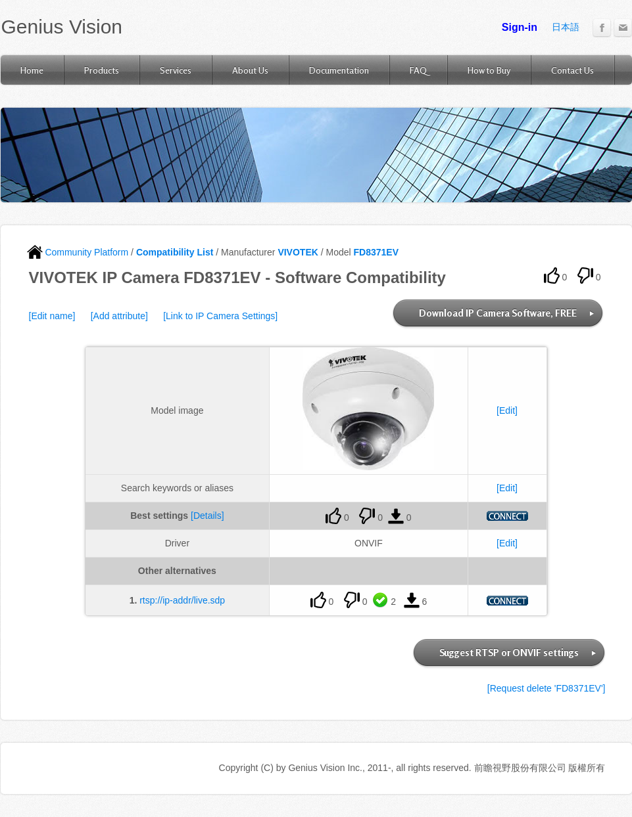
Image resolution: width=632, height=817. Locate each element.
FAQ (418, 70)
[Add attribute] (119, 316)
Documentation (339, 70)
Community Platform (78, 252)
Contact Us (572, 70)
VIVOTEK (298, 252)
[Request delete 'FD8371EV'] (546, 688)
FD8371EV (376, 252)
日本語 (565, 27)
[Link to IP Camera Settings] (220, 316)
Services (175, 70)
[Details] (207, 515)
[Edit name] (52, 316)
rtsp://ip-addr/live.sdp (182, 600)
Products (101, 70)
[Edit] (507, 410)
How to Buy (489, 70)
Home (31, 70)
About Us (250, 70)
